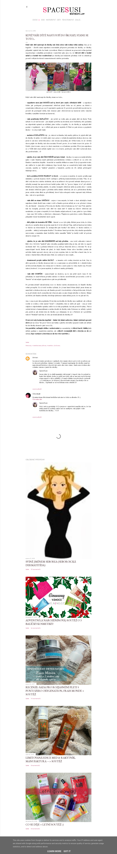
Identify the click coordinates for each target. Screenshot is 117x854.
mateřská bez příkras (39, 345)
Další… (78, 20)
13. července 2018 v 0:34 (56, 371)
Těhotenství (68, 20)
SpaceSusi (43, 371)
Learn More (54, 851)
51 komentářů (35, 765)
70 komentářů (36, 698)
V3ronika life (37, 399)
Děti (59, 20)
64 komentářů (35, 628)
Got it (67, 851)
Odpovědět (37, 389)
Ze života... (57, 345)
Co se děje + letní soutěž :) (45, 824)
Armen (35, 358)
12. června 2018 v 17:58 (46, 357)
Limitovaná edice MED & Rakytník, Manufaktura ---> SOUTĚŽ (51, 759)
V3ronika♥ (36, 394)
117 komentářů (35, 569)
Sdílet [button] (27, 342)
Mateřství (51, 20)
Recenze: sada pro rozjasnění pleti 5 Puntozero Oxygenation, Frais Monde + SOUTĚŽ (55, 690)
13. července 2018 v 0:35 (56, 403)
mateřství (50, 345)
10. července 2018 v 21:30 (49, 394)
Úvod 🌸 (36, 20)
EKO (43, 20)
